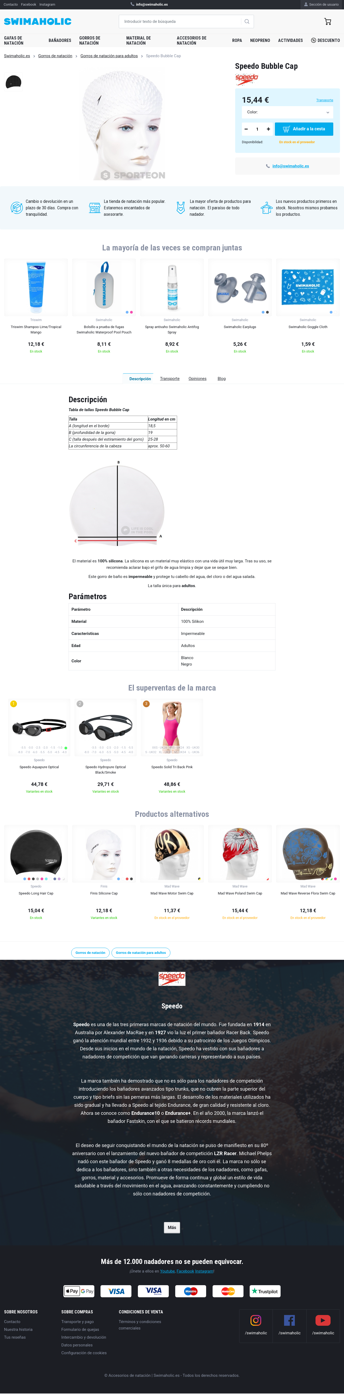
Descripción (103, 378)
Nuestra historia (18, 1330)
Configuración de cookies (84, 1353)
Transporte (324, 100)
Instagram (204, 1271)
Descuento (325, 40)
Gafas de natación (13, 40)
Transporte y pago (77, 1322)
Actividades (290, 40)
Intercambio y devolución (83, 1337)
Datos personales (76, 1345)
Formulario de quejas (80, 1330)
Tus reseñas (15, 1337)
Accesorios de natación (191, 40)
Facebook (185, 1271)
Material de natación (138, 40)
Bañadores (60, 40)
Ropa (237, 40)
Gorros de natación (89, 40)
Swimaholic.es (17, 55)
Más (172, 1228)
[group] (36, 307)
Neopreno (260, 40)
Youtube (167, 1271)
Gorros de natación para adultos (109, 55)
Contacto (12, 1322)
